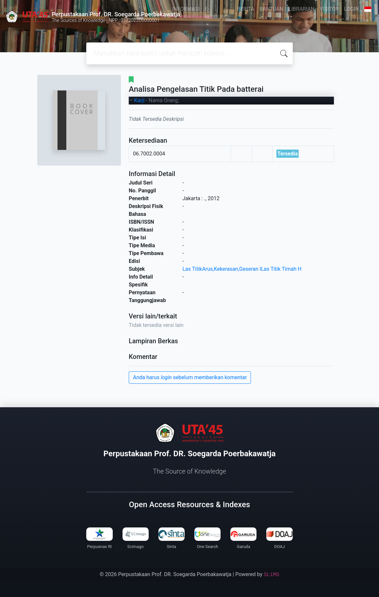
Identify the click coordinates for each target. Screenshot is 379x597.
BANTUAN (271, 9)
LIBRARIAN (301, 9)
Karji (139, 100)
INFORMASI (186, 9)
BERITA (245, 9)
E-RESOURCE (218, 13)
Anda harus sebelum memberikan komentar (190, 377)
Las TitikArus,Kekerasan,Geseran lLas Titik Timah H (242, 269)
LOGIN (351, 9)
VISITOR (329, 9)
